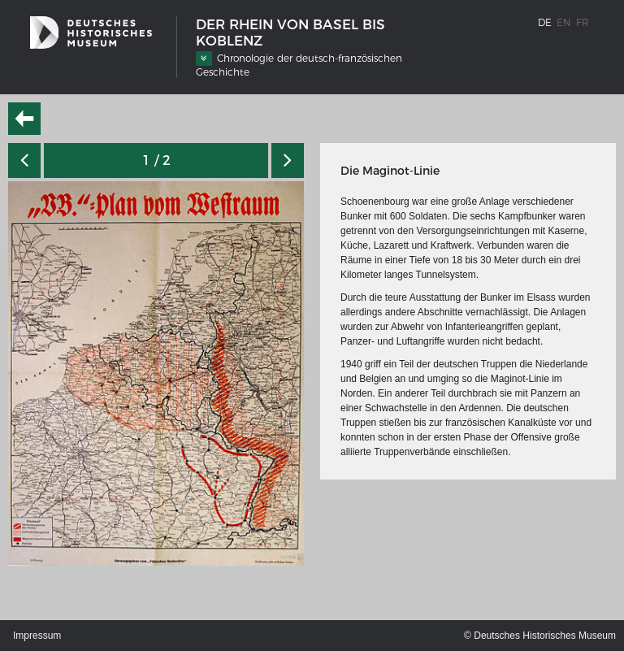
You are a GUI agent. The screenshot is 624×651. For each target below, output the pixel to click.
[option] (156, 373)
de (545, 22)
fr (582, 22)
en (564, 22)
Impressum (37, 635)
